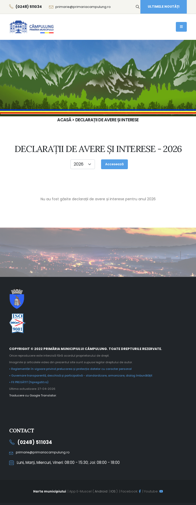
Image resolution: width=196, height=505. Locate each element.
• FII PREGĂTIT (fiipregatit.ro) (29, 382)
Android (100, 491)
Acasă (138, 68)
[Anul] (82, 164)
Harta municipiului (49, 491)
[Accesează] (114, 164)
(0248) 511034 (35, 442)
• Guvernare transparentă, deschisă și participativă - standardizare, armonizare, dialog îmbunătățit (82, 375)
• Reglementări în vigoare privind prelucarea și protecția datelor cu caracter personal (71, 369)
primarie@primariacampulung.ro (83, 7)
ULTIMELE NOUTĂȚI (163, 6)
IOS (113, 491)
